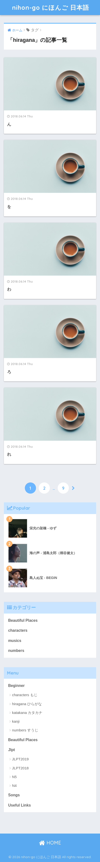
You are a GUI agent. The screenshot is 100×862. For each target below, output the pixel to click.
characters (17, 630)
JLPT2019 (20, 759)
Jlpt (11, 750)
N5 (14, 777)
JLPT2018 (20, 768)
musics (14, 641)
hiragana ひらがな (27, 704)
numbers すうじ (25, 730)
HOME (50, 843)
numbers (16, 651)
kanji (15, 721)
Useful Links (19, 805)
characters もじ (24, 695)
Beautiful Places (22, 620)
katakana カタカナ (27, 713)
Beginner (16, 686)
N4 (14, 785)
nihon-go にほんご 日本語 (50, 7)
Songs (14, 795)
